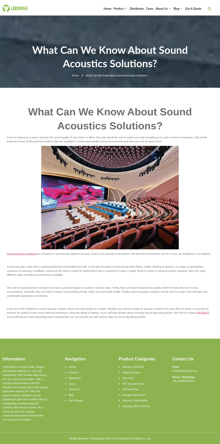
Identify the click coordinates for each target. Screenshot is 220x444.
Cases (150, 8)
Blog (178, 8)
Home (108, 8)
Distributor (137, 8)
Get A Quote (193, 8)
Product (121, 8)
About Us (164, 8)
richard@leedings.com (184, 370)
